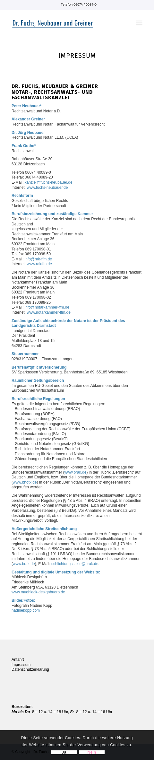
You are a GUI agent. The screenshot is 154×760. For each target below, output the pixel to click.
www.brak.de (75, 472)
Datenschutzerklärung (30, 669)
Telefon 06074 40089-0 (79, 5)
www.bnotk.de (25, 482)
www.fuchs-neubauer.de (47, 187)
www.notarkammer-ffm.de (48, 312)
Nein (91, 752)
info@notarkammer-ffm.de (47, 307)
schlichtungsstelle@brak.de (74, 564)
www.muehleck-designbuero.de (38, 592)
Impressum (21, 664)
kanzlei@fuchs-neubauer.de (49, 182)
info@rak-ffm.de (38, 259)
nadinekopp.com (26, 610)
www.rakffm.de (39, 264)
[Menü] (139, 23)
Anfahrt (18, 659)
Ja (64, 752)
